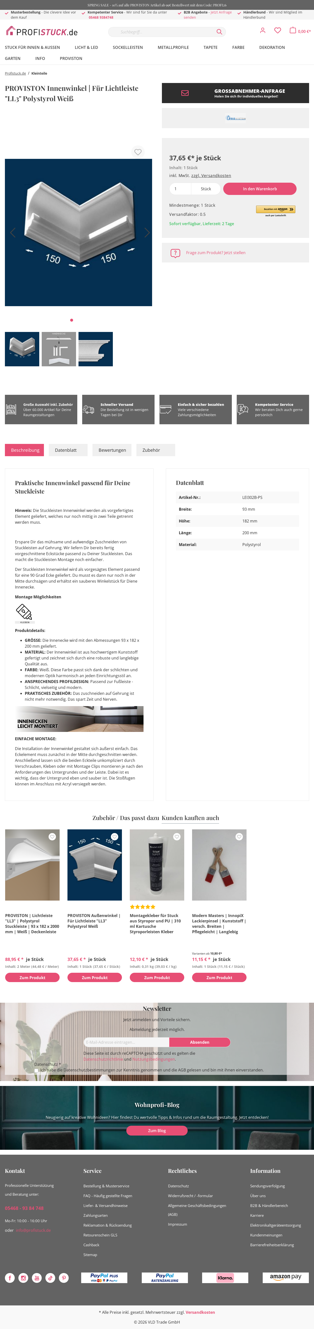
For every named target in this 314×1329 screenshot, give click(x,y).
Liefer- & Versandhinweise (105, 1205)
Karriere (257, 1215)
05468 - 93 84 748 (24, 1208)
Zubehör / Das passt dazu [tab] (125, 818)
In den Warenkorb (260, 189)
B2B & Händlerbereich (269, 1205)
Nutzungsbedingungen (153, 1059)
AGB (182, 1070)
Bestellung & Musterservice (106, 1185)
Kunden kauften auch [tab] (190, 818)
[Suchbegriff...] (160, 32)
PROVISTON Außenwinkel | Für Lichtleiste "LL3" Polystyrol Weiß (94, 921)
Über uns (258, 1195)
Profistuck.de (15, 73)
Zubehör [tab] (151, 450)
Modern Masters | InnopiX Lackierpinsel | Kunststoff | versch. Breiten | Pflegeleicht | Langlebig (219, 923)
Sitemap (90, 1254)
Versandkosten (200, 1312)
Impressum (177, 1224)
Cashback (91, 1244)
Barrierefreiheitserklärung (272, 1244)
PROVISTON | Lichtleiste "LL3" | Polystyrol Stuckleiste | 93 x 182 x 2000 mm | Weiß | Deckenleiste (32, 923)
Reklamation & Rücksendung (107, 1225)
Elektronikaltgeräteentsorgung (275, 1225)
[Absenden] (200, 1042)
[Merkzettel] (277, 31)
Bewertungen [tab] (112, 450)
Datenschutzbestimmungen (89, 1070)
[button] (275, 211)
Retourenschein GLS (100, 1235)
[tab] (24, 450)
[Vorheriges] (11, 234)
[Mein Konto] (263, 31)
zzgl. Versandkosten (211, 175)
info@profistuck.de (33, 1230)
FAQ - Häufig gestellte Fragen (107, 1195)
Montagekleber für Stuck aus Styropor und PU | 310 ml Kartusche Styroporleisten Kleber (155, 923)
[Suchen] (219, 32)
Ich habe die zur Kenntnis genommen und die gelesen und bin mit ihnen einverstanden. (152, 1070)
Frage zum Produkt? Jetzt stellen (216, 252)
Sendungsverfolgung (267, 1185)
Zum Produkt (32, 978)
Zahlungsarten (95, 1215)
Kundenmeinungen (266, 1235)
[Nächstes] (146, 234)
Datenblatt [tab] (66, 450)
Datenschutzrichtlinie (103, 1059)
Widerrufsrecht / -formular (190, 1195)
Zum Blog (157, 1130)
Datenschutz (178, 1185)
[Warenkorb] (300, 31)
